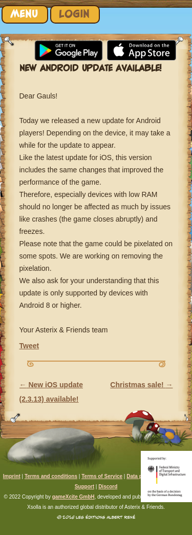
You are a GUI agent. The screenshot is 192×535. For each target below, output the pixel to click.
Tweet (29, 346)
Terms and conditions (51, 476)
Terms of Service (101, 476)
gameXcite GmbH (73, 497)
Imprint (11, 476)
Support (84, 486)
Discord (107, 486)
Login (74, 14)
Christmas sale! (141, 385)
